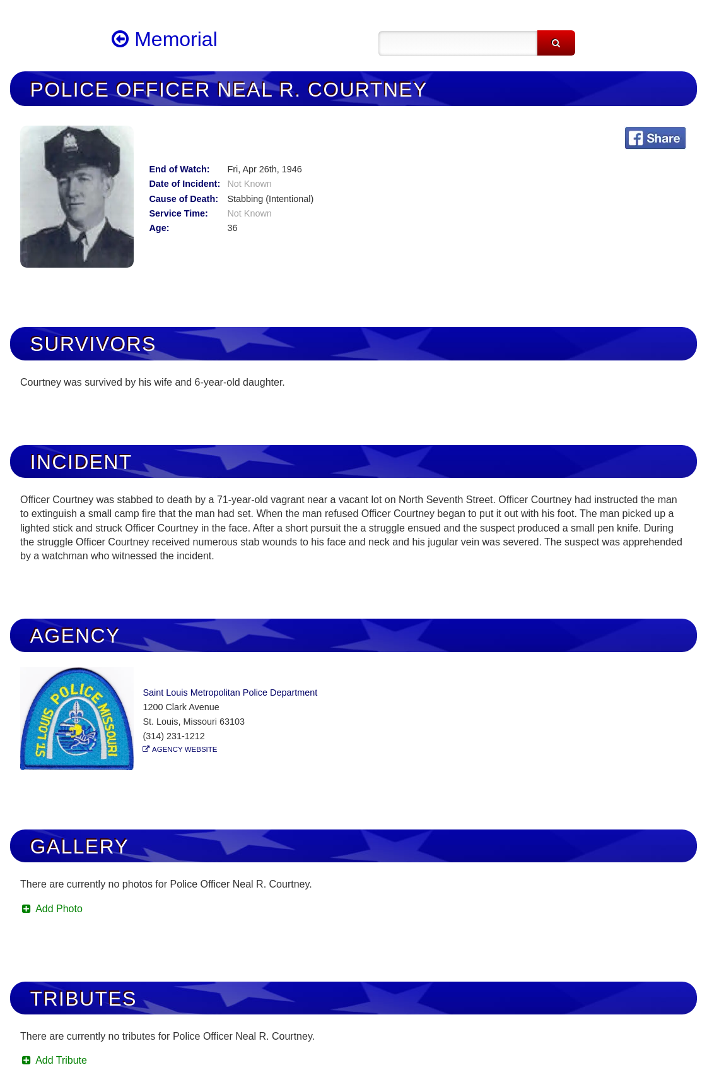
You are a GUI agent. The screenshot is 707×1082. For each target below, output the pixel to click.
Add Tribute (53, 1060)
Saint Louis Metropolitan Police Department (230, 692)
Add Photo (51, 908)
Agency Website (184, 749)
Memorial (164, 39)
